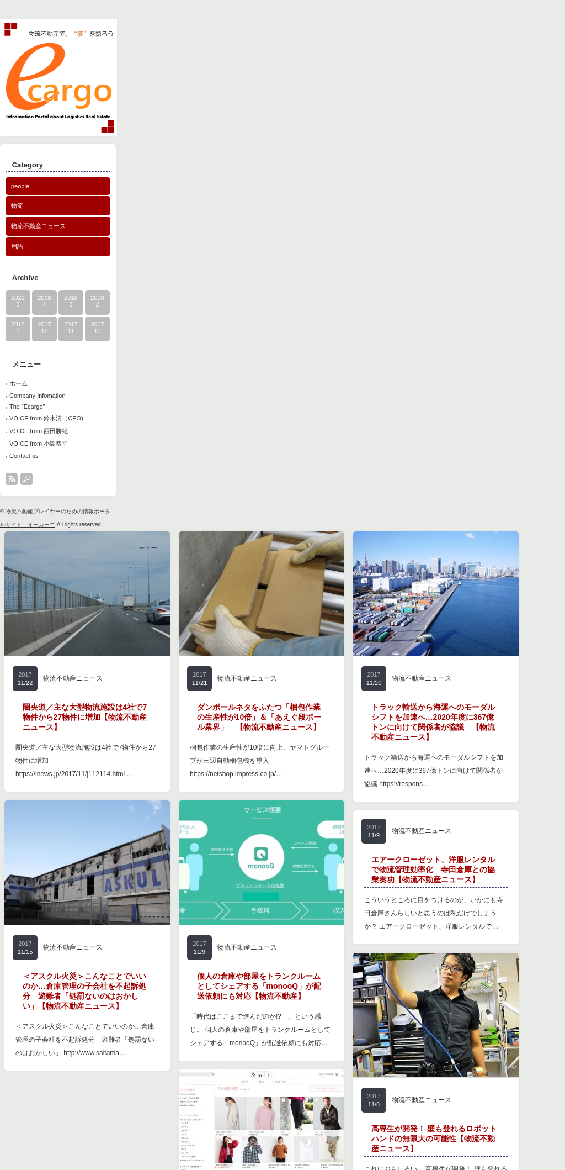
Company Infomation (37, 395)
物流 (17, 205)
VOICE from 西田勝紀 (38, 431)
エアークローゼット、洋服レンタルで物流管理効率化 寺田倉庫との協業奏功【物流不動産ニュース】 (398, 923)
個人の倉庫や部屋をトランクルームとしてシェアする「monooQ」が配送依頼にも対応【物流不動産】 (224, 1041)
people (20, 186)
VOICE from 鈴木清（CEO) (46, 418)
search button (26, 479)
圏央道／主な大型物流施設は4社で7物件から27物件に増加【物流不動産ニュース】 (85, 717)
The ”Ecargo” (27, 406)
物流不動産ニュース (38, 226)
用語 (17, 246)
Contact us (24, 455)
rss (12, 479)
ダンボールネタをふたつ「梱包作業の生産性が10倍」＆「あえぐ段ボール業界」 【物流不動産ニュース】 (259, 717)
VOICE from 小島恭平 (38, 443)
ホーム (18, 383)
